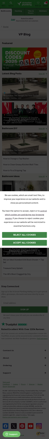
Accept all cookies (24, 242)
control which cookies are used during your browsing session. (26, 214)
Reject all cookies (24, 234)
